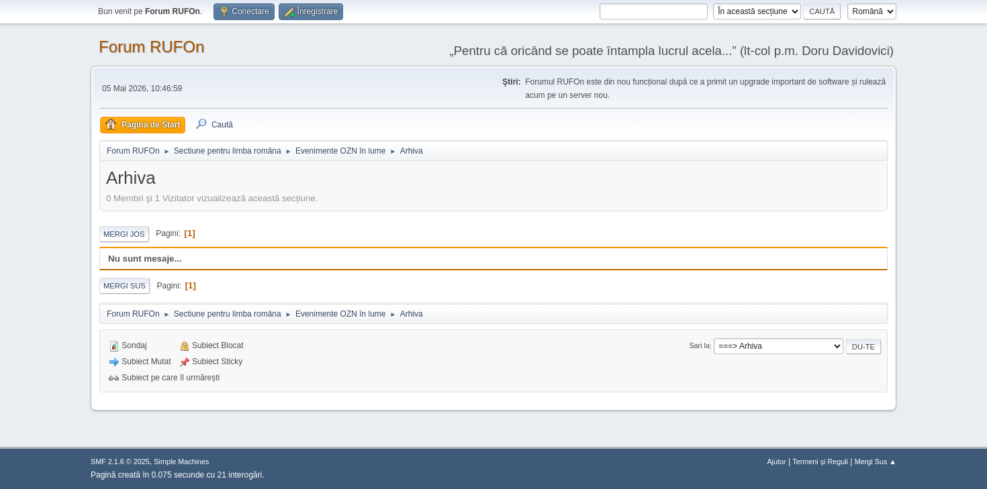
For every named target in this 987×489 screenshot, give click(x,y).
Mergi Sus (124, 286)
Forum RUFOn (151, 47)
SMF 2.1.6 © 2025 (120, 461)
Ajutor (776, 461)
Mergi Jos (124, 234)
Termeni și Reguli (820, 461)
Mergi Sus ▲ (875, 461)
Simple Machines (181, 461)
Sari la (699, 346)
